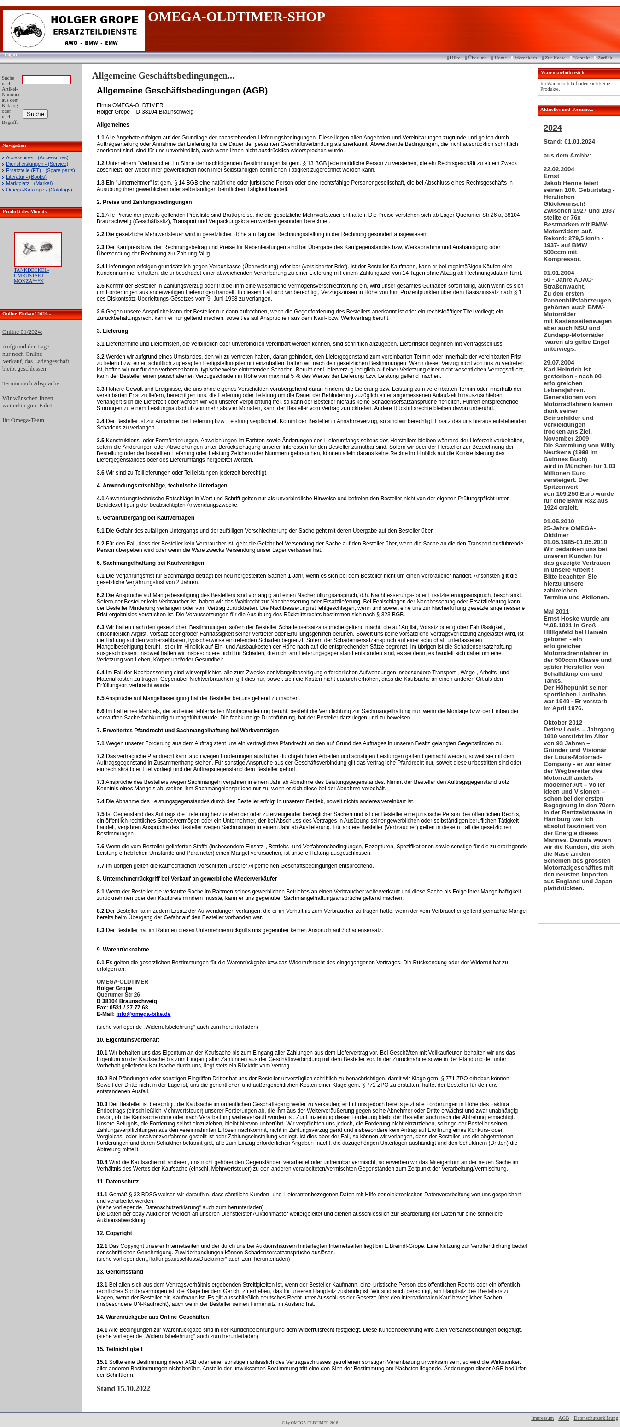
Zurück (604, 57)
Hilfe (455, 57)
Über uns (477, 57)
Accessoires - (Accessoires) (37, 157)
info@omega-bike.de (144, 1014)
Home (500, 57)
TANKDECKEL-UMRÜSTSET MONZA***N (31, 275)
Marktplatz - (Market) (29, 183)
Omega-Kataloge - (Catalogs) (39, 189)
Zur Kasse (555, 57)
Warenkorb (526, 57)
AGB (563, 1418)
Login (7, 54)
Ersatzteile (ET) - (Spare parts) (40, 170)
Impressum (542, 1418)
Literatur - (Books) (26, 177)
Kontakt (581, 57)
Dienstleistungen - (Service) (37, 164)
